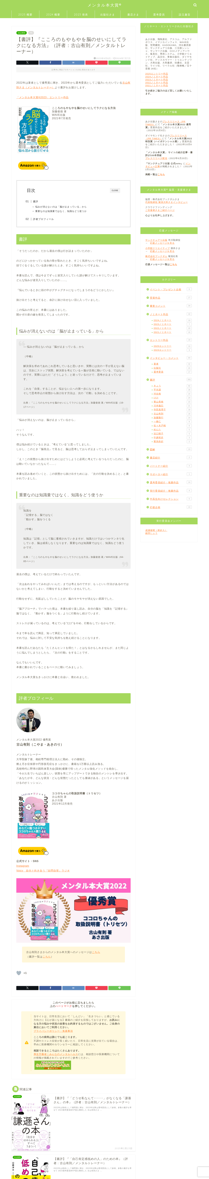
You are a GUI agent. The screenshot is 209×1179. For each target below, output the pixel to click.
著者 (173, 364)
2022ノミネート (173, 328)
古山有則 (21, 33)
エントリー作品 (171, 339)
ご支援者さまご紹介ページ (160, 210)
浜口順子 (173, 433)
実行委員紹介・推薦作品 (171, 490)
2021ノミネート (173, 332)
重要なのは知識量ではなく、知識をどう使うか (62, 211)
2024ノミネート (173, 320)
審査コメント (171, 305)
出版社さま (107, 14)
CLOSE (115, 190)
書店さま (133, 14)
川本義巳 (173, 405)
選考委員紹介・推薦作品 (171, 482)
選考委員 (159, 14)
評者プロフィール (44, 219)
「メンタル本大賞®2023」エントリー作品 (42, 97)
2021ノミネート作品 (156, 85)
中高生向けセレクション (171, 498)
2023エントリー (173, 350)
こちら (96, 952)
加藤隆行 (173, 417)
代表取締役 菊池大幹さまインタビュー (166, 202)
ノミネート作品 (171, 314)
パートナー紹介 (171, 465)
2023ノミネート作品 (156, 79)
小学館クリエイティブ (157, 248)
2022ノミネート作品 (156, 82)
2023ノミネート (173, 324)
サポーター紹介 (171, 474)
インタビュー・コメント (171, 357)
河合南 (173, 394)
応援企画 (171, 507)
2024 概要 (53, 14)
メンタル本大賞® (105, 5)
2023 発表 (81, 14)
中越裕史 (173, 437)
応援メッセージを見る (162, 243)
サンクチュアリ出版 (156, 240)
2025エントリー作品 (156, 74)
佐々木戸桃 (173, 425)
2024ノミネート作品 (156, 76)
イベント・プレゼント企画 (171, 289)
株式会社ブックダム (156, 256)
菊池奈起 (173, 441)
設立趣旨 (185, 14)
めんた (173, 429)
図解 (171, 449)
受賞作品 (171, 297)
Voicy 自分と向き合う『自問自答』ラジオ (43, 871)
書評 (37, 201)
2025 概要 (25, 14)
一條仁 (173, 421)
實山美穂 (173, 402)
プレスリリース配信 (156, 158)
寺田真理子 (173, 409)
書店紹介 (171, 457)
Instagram (22, 866)
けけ (173, 397)
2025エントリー (173, 346)
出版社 (173, 368)
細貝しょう (151, 533)
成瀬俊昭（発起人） (156, 530)
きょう (173, 386)
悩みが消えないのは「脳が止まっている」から (62, 207)
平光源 (173, 389)
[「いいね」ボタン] (18, 973)
